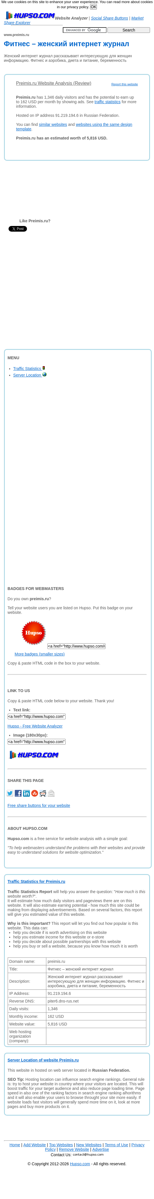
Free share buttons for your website (39, 805)
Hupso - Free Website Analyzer (35, 726)
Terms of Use (116, 1145)
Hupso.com (80, 1164)
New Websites (88, 1145)
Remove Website (74, 1149)
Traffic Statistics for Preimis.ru (36, 881)
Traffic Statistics (29, 368)
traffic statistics (108, 102)
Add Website (34, 1145)
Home (15, 1145)
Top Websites (61, 1145)
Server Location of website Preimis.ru (43, 1060)
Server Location (30, 375)
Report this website (124, 84)
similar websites (53, 124)
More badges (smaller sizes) (40, 654)
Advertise (100, 1149)
